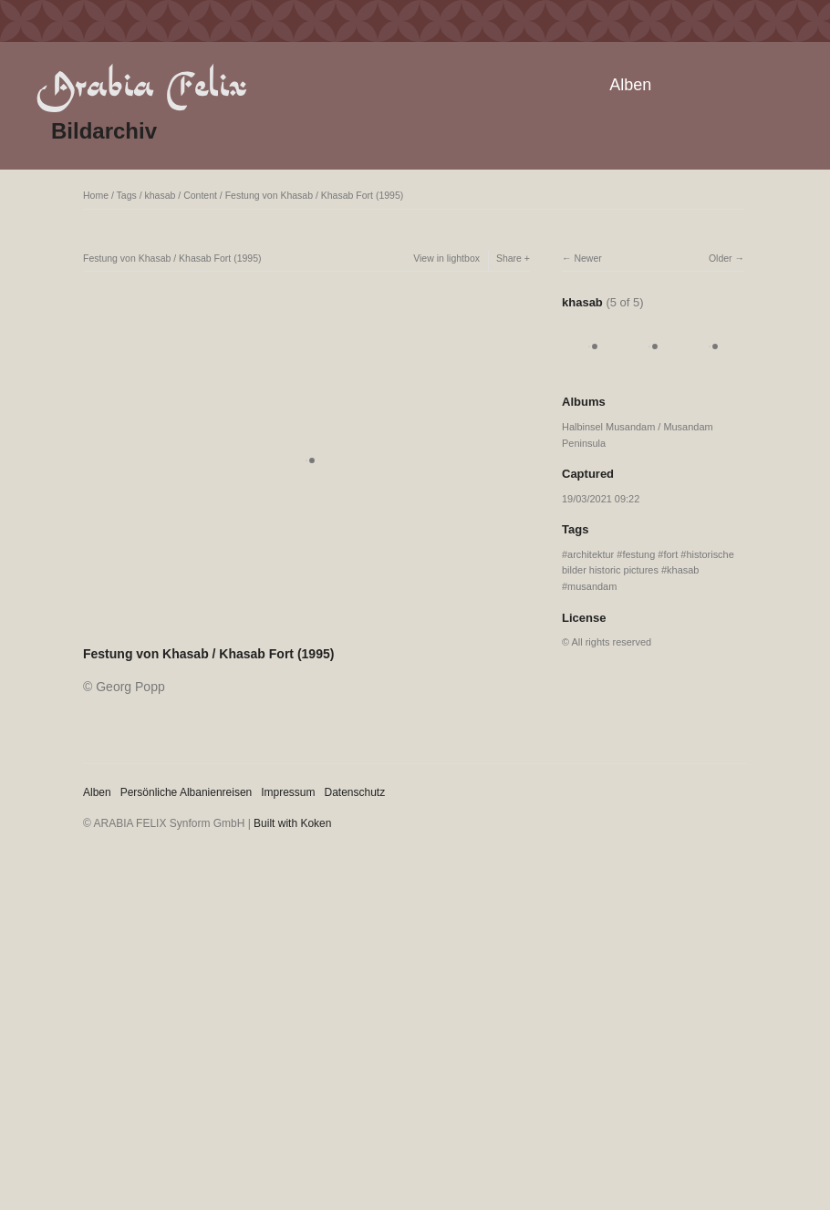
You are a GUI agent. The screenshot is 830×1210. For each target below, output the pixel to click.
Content (200, 195)
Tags (127, 195)
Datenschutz (355, 792)
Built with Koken (292, 823)
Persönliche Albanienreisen (186, 792)
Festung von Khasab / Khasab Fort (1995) (314, 195)
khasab (160, 195)
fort (670, 554)
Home (96, 195)
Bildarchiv (104, 131)
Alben (630, 85)
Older (720, 258)
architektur (590, 554)
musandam (592, 586)
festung (638, 554)
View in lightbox (446, 258)
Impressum (288, 792)
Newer (587, 258)
